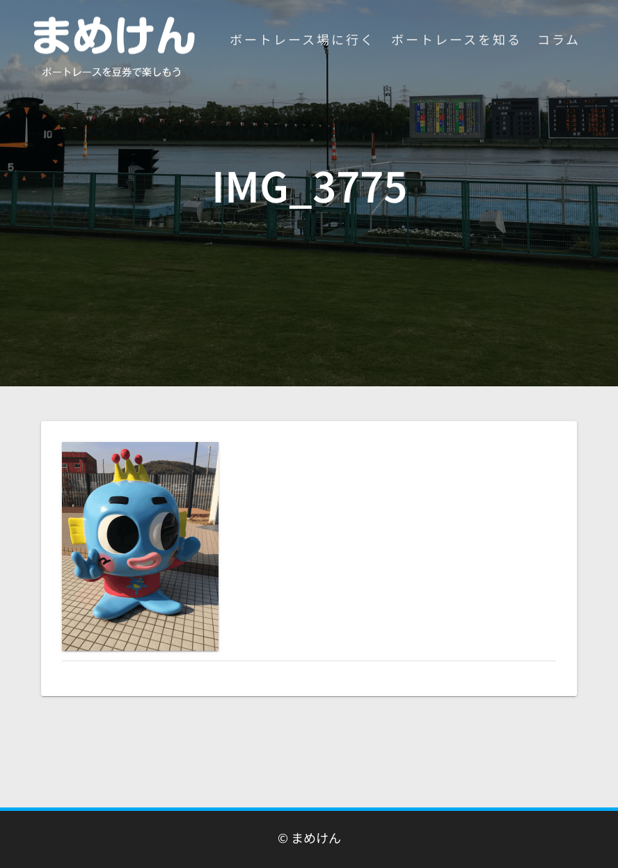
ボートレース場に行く (302, 39)
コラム (558, 39)
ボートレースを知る (456, 39)
